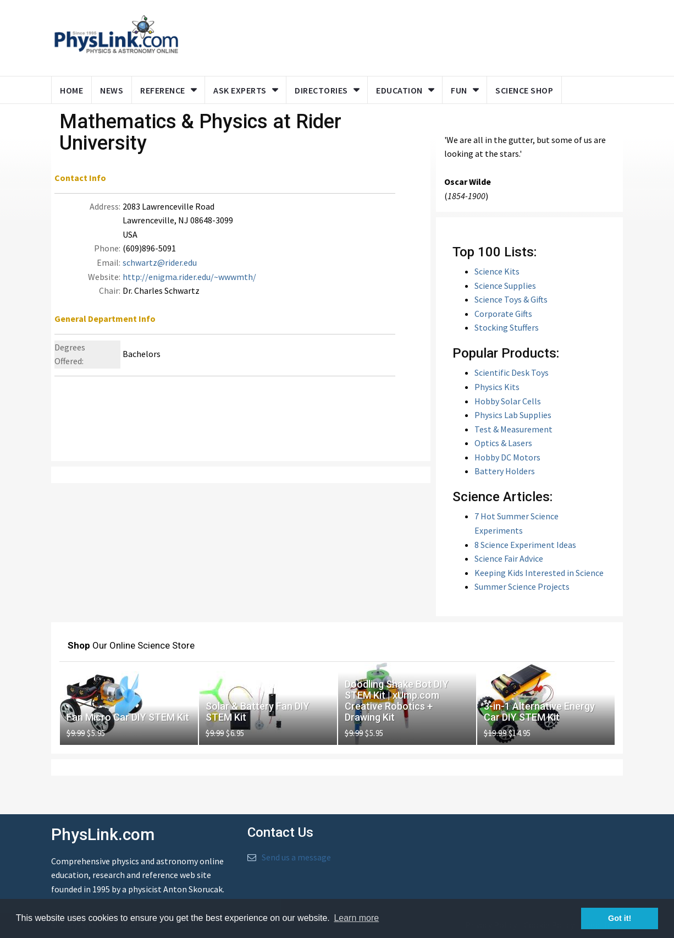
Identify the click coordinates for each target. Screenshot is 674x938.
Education (399, 90)
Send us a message (296, 857)
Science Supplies (505, 285)
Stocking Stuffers (506, 327)
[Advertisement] (398, 36)
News (111, 90)
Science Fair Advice (508, 558)
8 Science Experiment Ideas (525, 544)
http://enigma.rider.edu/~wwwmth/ (189, 276)
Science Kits (497, 271)
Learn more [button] (356, 918)
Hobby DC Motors (507, 457)
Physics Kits (497, 386)
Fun (459, 90)
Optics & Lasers (503, 442)
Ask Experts (240, 90)
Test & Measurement (513, 429)
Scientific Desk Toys (511, 372)
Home (71, 90)
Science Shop (524, 90)
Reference (162, 90)
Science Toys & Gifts (511, 299)
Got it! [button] (619, 918)
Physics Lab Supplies (512, 414)
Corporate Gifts (503, 313)
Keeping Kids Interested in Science (539, 572)
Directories (321, 90)
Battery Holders (504, 470)
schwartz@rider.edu (160, 262)
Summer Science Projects (522, 586)
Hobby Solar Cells (507, 401)
